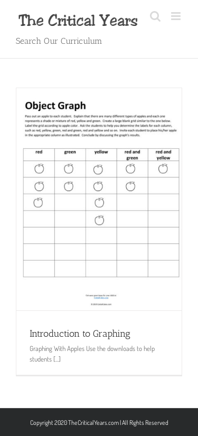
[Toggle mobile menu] (176, 16)
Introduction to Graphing (80, 333)
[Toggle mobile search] (155, 16)
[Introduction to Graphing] (99, 199)
